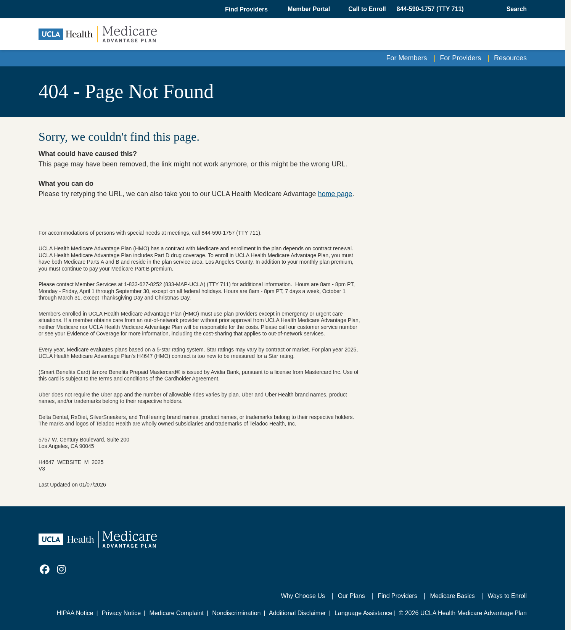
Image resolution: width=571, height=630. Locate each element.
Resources (510, 58)
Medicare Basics (452, 596)
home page (335, 194)
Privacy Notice (121, 613)
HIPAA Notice (75, 613)
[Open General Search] (514, 9)
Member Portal (309, 9)
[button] (247, 9)
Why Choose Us (303, 596)
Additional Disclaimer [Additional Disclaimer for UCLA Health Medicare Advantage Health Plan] (297, 613)
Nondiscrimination (236, 613)
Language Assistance (363, 613)
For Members (406, 58)
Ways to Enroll (507, 596)
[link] (45, 569)
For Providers (460, 58)
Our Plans (351, 596)
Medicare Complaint (177, 613)
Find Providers (397, 596)
